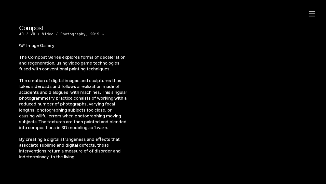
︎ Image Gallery (37, 46)
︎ (312, 14)
